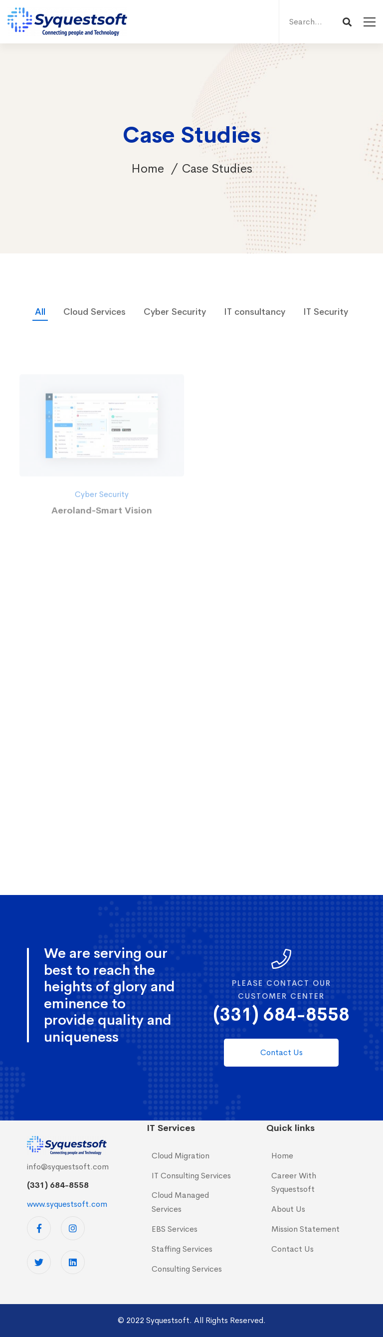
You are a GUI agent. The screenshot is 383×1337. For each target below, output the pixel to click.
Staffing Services (182, 1249)
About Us (288, 1209)
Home (147, 168)
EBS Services (174, 1229)
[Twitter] (39, 1262)
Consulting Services (187, 1269)
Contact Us (292, 1249)
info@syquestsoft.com (68, 1166)
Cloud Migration (180, 1155)
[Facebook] (39, 1228)
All (40, 311)
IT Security (325, 311)
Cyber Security (175, 311)
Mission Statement (305, 1229)
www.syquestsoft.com (67, 1204)
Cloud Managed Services (180, 1202)
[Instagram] (73, 1228)
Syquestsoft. (169, 1320)
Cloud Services (94, 311)
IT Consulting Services (191, 1175)
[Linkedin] (73, 1262)
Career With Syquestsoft (293, 1182)
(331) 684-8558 (281, 1014)
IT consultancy (254, 311)
